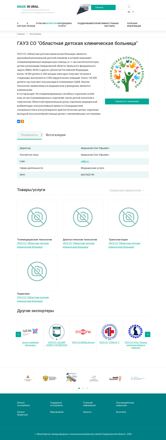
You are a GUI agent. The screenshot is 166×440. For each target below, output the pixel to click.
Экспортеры (51, 23)
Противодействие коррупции (125, 404)
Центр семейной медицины (30, 343)
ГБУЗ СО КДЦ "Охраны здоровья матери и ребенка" (136, 345)
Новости (87, 412)
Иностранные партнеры (111, 24)
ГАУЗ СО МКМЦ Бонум (83, 342)
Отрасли (40, 23)
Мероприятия (97, 23)
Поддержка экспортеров (56, 404)
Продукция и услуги (65, 24)
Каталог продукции (22, 413)
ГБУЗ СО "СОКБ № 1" (109, 342)
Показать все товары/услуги (125, 190)
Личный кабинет (99, 8)
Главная (21, 34)
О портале (21, 24)
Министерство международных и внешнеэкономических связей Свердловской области (81, 434)
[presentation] (18, 334)
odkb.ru (85, 161)
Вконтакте (121, 412)
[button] (79, 388)
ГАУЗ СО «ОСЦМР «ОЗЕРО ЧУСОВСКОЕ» (57, 343)
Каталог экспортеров (23, 404)
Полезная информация (134, 24)
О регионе (31, 24)
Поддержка (84, 23)
